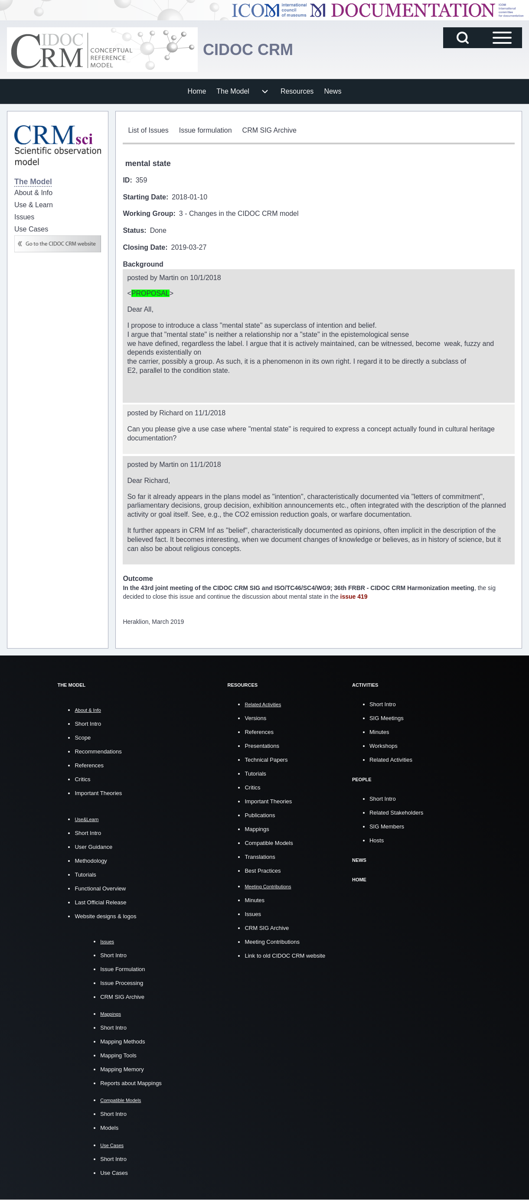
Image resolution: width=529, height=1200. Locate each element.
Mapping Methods (122, 1041)
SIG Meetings (386, 718)
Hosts (376, 840)
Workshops (383, 746)
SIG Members (386, 826)
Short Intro (88, 724)
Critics (82, 779)
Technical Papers (266, 760)
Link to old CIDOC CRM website (285, 955)
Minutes (254, 900)
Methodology (91, 861)
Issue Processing (121, 983)
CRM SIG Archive (122, 997)
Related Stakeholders (396, 812)
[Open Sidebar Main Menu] (502, 37)
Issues (253, 914)
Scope (83, 737)
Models (109, 1128)
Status (133, 230)
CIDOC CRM (248, 50)
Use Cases (114, 1173)
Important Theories (98, 793)
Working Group (148, 213)
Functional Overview (100, 888)
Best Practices (263, 870)
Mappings (257, 829)
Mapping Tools (118, 1055)
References (89, 765)
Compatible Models (269, 843)
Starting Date (144, 197)
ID (126, 180)
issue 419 (354, 596)
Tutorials (85, 874)
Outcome (138, 578)
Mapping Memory (122, 1069)
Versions (255, 718)
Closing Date (144, 247)
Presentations (262, 746)
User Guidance (93, 847)
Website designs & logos (105, 916)
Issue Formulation (122, 969)
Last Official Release (100, 902)
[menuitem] (197, 91)
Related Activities (390, 760)
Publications (260, 815)
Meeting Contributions (272, 942)
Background (143, 264)
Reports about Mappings (131, 1083)
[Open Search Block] (462, 37)
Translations (260, 857)
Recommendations (98, 751)
